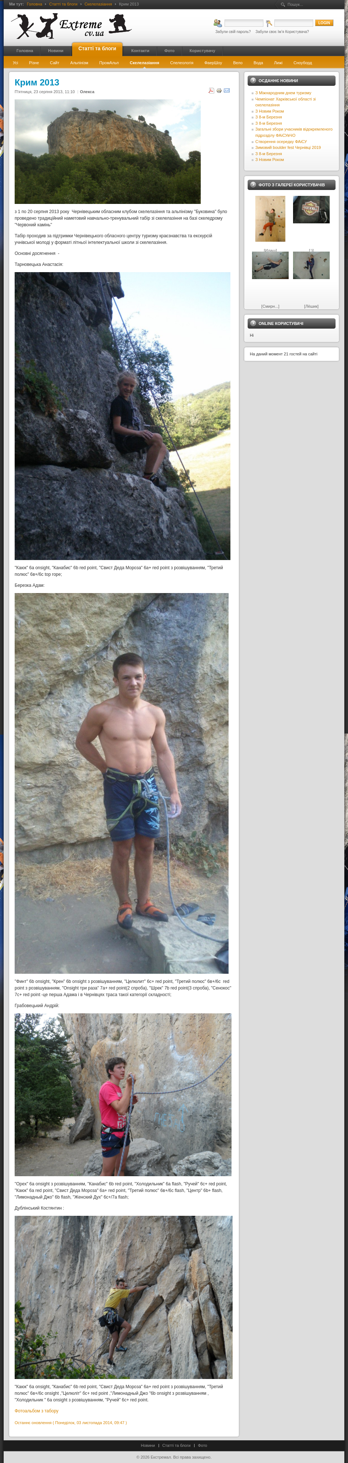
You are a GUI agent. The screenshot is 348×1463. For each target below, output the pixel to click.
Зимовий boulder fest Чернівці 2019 (288, 147)
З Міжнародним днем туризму (283, 93)
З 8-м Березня (268, 117)
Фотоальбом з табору (37, 1410)
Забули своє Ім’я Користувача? (282, 32)
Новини (148, 1445)
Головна (34, 4)
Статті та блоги (63, 4)
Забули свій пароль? (233, 32)
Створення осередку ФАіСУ (281, 141)
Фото (202, 1445)
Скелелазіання (98, 4)
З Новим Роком (269, 111)
